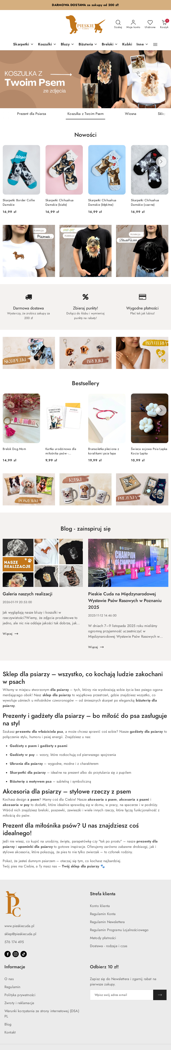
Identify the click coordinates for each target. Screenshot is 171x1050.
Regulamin (12, 987)
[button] (155, 44)
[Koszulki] (47, 44)
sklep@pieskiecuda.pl (20, 934)
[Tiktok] (23, 954)
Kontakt (10, 1032)
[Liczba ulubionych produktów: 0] (150, 24)
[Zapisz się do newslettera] (121, 995)
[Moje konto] (133, 24)
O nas (9, 979)
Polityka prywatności (19, 995)
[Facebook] (7, 954)
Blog (8, 1024)
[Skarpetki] (23, 44)
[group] (85, 79)
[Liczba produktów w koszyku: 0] (164, 24)
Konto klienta (100, 905)
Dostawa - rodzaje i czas (108, 946)
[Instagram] (15, 954)
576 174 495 (14, 942)
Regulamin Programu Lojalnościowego (119, 930)
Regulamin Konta (103, 914)
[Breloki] (110, 44)
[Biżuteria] (88, 44)
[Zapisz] (160, 995)
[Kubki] (127, 44)
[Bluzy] (67, 44)
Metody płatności (103, 938)
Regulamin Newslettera (107, 922)
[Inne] (142, 44)
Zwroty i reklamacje (19, 1003)
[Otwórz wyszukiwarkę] (118, 24)
